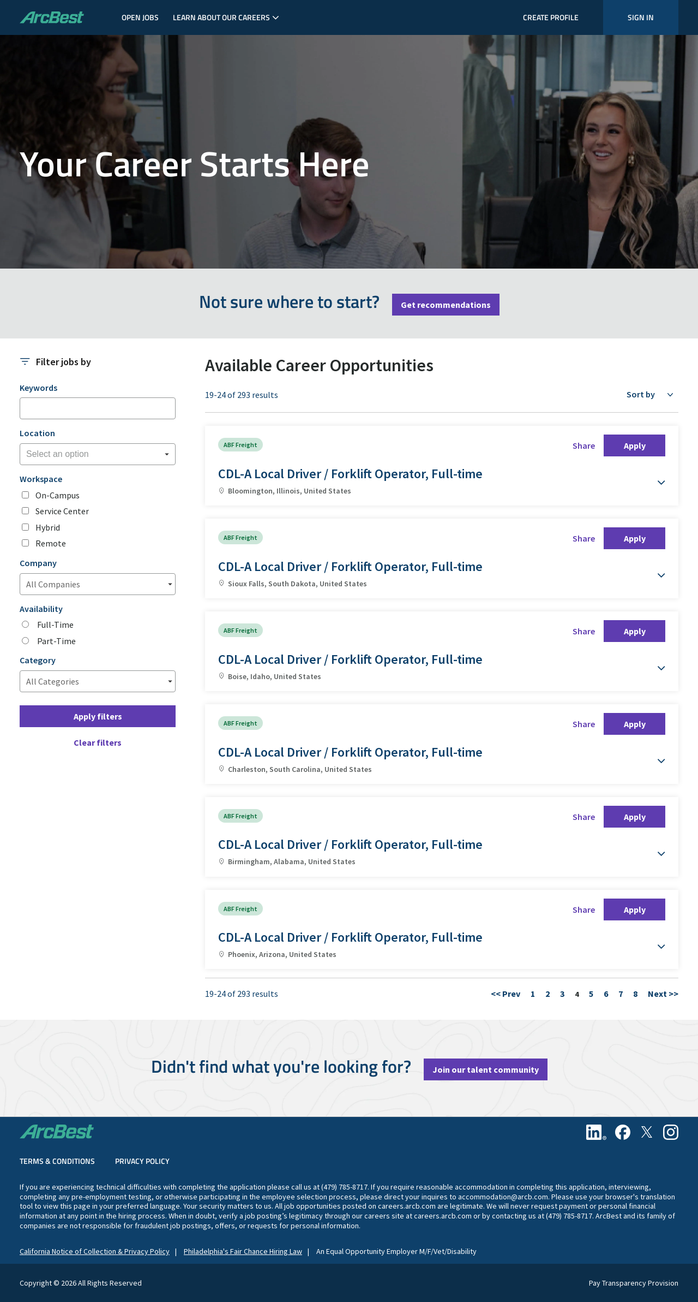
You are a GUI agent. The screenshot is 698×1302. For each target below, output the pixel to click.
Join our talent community (485, 1069)
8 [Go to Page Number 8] (635, 994)
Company (38, 563)
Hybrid (47, 527)
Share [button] (584, 445)
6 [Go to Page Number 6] (606, 994)
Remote (50, 543)
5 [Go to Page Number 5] (591, 994)
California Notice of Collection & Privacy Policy (95, 1251)
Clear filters (98, 742)
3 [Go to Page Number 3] (562, 994)
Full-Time (54, 625)
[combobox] (98, 454)
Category (38, 660)
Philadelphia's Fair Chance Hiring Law (243, 1251)
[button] (654, 477)
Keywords (38, 388)
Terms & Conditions (57, 1161)
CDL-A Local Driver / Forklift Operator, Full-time (350, 473)
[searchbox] (81, 454)
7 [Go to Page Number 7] (620, 994)
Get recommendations (446, 304)
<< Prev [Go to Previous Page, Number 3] (505, 994)
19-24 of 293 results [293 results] (241, 395)
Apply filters (98, 716)
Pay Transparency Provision (633, 1283)
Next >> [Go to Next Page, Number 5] (663, 994)
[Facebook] (622, 1132)
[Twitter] (646, 1132)
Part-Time (55, 641)
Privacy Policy (142, 1161)
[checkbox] (25, 494)
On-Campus (57, 495)
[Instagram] (670, 1132)
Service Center (62, 511)
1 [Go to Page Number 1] (533, 994)
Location (37, 433)
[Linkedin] (596, 1132)
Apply (635, 445)
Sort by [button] (641, 394)
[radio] (25, 624)
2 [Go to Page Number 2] (547, 994)
